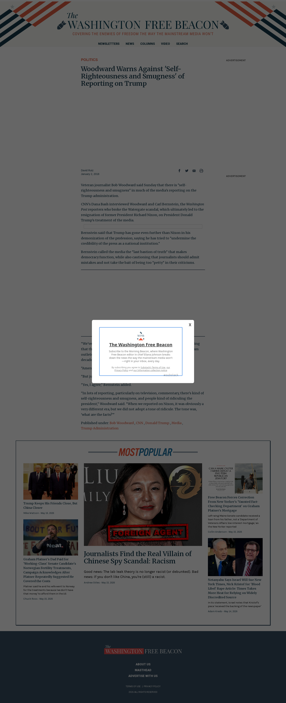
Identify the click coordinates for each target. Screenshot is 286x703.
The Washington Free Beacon (140, 344)
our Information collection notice (150, 370)
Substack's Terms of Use (153, 367)
